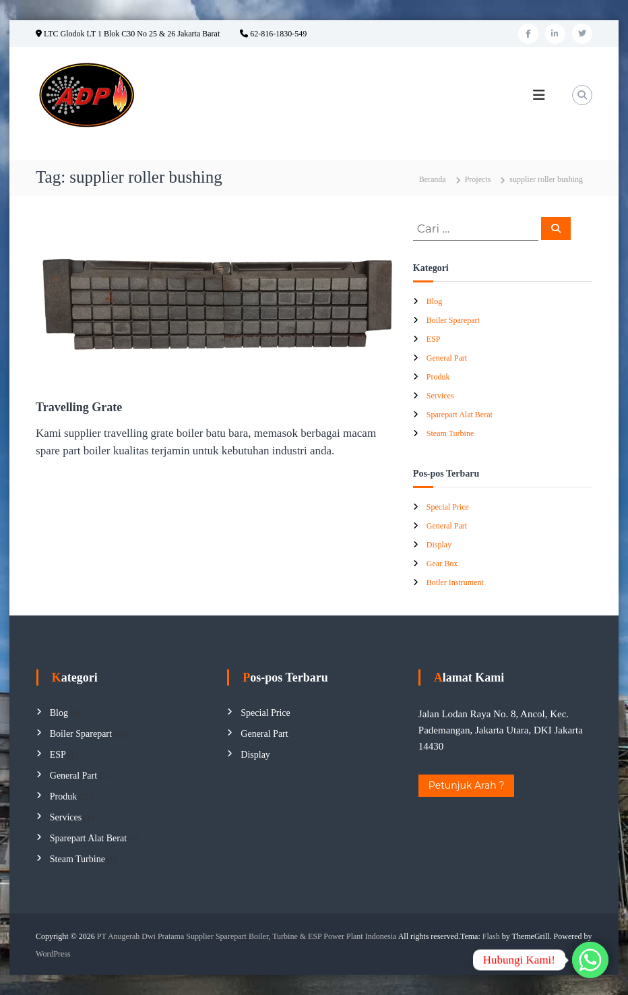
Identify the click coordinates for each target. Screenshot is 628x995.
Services (440, 395)
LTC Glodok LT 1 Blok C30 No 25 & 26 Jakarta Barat (128, 33)
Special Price (448, 507)
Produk (438, 377)
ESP (434, 339)
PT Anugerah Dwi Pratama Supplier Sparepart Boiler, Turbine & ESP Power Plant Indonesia (246, 936)
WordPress (53, 954)
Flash (491, 936)
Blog (434, 301)
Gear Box (442, 563)
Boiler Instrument (455, 582)
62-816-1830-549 (273, 33)
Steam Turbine (450, 433)
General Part (447, 358)
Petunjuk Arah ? (467, 785)
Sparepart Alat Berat (460, 414)
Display (439, 544)
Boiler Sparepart (453, 320)
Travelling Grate (79, 407)
